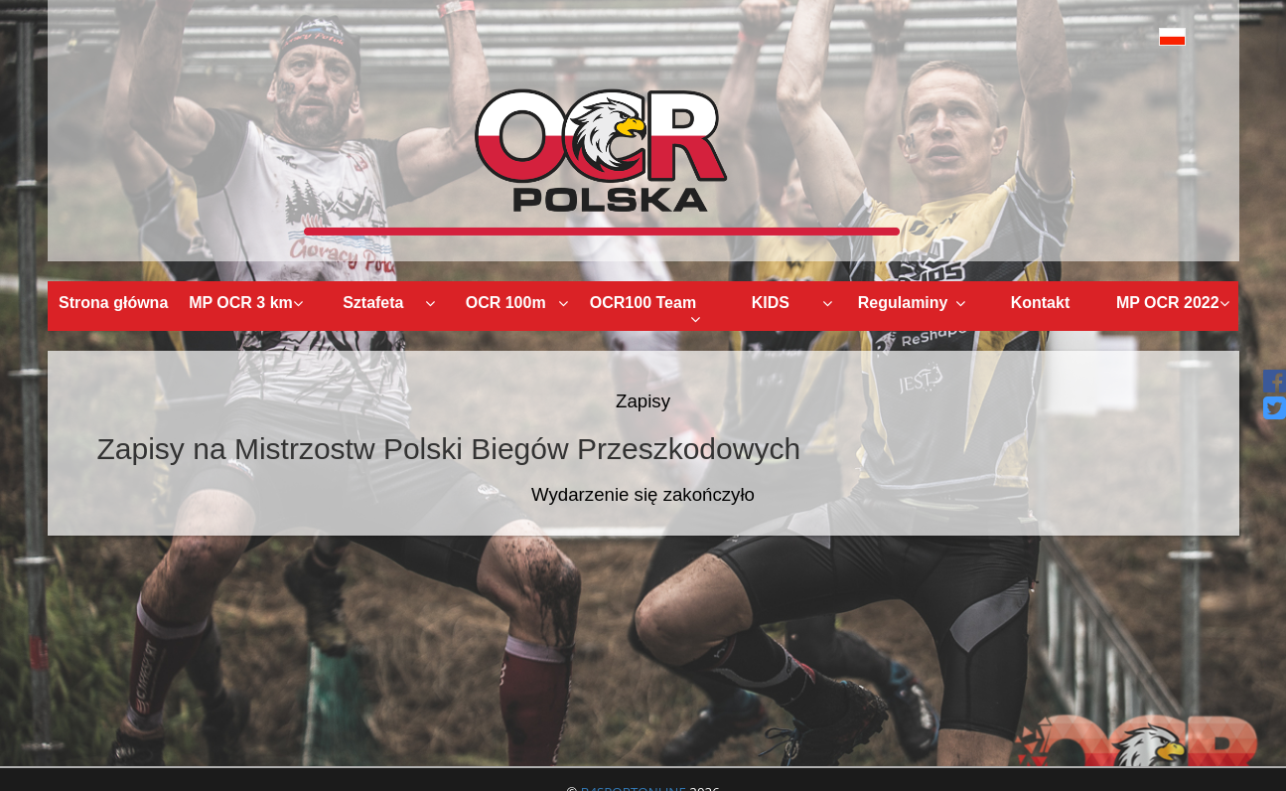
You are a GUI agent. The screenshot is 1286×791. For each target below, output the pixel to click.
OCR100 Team (645, 310)
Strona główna (113, 302)
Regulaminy (911, 302)
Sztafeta (389, 302)
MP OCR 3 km (246, 302)
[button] (1128, 36)
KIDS (792, 302)
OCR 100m (517, 302)
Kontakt (1041, 302)
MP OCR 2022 (1173, 302)
